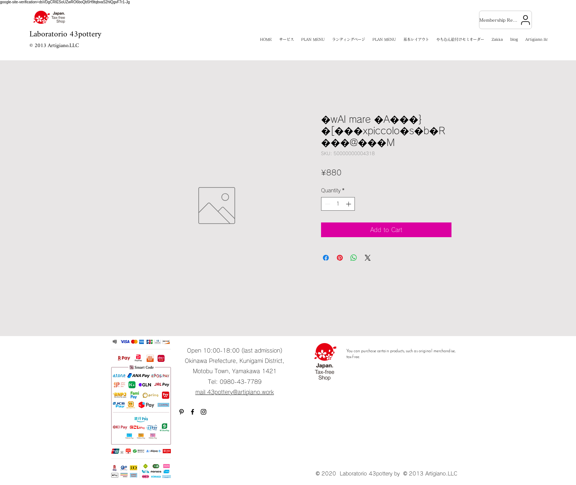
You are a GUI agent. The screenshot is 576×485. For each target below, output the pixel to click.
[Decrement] (326, 203)
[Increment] (349, 203)
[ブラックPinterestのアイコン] (181, 412)
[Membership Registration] (505, 20)
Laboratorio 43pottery (65, 34)
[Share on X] (367, 257)
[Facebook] (192, 412)
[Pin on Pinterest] (339, 257)
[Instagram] (203, 412)
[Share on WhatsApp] (353, 257)
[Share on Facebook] (325, 257)
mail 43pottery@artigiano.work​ (234, 392)
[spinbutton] (338, 203)
